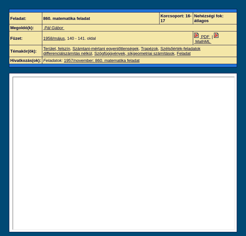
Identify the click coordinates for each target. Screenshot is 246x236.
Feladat (184, 53)
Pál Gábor (53, 27)
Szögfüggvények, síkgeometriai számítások (134, 53)
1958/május (54, 38)
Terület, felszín (56, 48)
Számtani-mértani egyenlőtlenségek (105, 48)
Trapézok (149, 48)
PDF (202, 36)
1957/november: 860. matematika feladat (101, 60)
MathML (207, 39)
